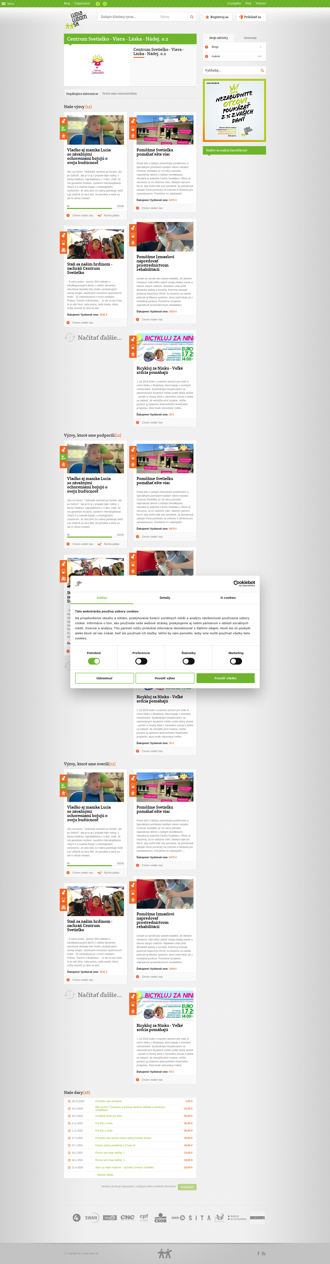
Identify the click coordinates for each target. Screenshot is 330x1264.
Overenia (250, 38)
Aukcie (236, 56)
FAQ (248, 3)
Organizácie (82, 3)
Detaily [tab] (165, 597)
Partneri (261, 3)
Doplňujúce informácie (82, 94)
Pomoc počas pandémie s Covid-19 (115, 1145)
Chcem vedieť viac (82, 215)
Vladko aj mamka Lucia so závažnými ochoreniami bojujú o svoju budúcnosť (89, 156)
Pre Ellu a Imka (103, 1123)
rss (263, 1253)
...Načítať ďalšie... (105, 1174)
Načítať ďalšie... (100, 337)
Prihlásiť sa (252, 17)
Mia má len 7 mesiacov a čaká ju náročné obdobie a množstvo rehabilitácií (130, 1109)
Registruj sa (219, 17)
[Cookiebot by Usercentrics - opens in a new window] (236, 583)
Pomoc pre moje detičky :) (110, 1152)
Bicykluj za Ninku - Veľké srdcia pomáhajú (160, 370)
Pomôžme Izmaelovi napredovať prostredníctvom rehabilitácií (155, 263)
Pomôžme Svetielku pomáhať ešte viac (155, 152)
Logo (165, 1254)
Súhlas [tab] (102, 597)
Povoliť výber (165, 678)
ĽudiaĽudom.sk (89, 1253)
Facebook (98, 4)
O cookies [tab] (228, 597)
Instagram (105, 4)
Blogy (215, 46)
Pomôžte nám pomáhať (108, 1101)
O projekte (234, 3)
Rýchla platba (111, 215)
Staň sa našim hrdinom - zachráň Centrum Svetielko (89, 268)
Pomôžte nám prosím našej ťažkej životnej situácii (123, 1138)
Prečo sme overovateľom (119, 93)
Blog (67, 3)
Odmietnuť (104, 678)
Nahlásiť (187, 1187)
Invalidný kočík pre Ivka (108, 1116)
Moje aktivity (218, 38)
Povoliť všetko (226, 678)
